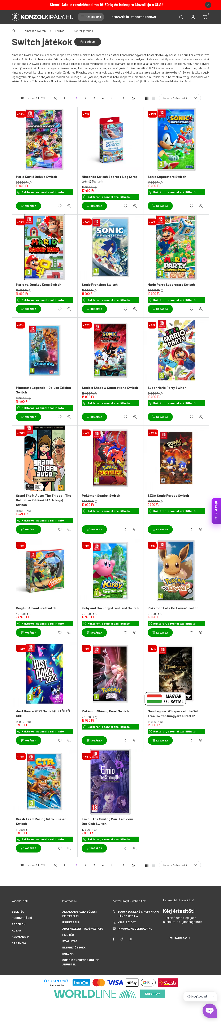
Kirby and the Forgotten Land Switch (110, 608)
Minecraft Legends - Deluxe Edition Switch (43, 390)
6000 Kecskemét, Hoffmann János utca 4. (138, 914)
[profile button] (193, 17)
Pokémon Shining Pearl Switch (105, 711)
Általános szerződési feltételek (79, 914)
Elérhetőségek (74, 947)
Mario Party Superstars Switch (171, 284)
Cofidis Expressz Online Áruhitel (80, 962)
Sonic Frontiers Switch (100, 284)
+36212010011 (127, 922)
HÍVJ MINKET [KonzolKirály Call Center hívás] (216, 511)
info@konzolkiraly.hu (135, 928)
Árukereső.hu (57, 985)
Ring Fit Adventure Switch (36, 608)
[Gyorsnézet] (69, 206)
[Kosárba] (28, 206)
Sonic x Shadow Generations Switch (110, 387)
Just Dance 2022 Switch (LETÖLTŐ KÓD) (43, 713)
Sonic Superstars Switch (167, 177)
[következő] (124, 98)
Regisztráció (22, 918)
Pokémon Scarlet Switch (101, 495)
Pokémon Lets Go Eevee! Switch (173, 608)
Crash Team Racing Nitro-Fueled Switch (41, 821)
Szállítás (69, 941)
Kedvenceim (20, 936)
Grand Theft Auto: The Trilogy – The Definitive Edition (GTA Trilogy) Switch (43, 500)
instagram (130, 939)
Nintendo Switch (35, 30)
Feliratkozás (179, 938)
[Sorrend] (180, 98)
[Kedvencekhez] (60, 206)
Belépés (18, 911)
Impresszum (71, 922)
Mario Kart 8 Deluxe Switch (36, 177)
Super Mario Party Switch (167, 387)
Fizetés (68, 935)
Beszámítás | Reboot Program (134, 17)
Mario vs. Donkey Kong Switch (38, 284)
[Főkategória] (13, 30)
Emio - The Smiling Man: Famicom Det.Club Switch (107, 821)
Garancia (19, 943)
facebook (113, 939)
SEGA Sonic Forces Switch (168, 495)
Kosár (16, 930)
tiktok (122, 939)
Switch (59, 30)
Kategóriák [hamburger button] (91, 16)
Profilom (19, 924)
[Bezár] (208, 5)
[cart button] (205, 17)
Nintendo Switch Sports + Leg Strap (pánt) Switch (110, 179)
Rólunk (68, 953)
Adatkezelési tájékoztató (82, 928)
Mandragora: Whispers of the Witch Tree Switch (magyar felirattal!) (175, 713)
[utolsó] (133, 98)
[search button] (181, 17)
